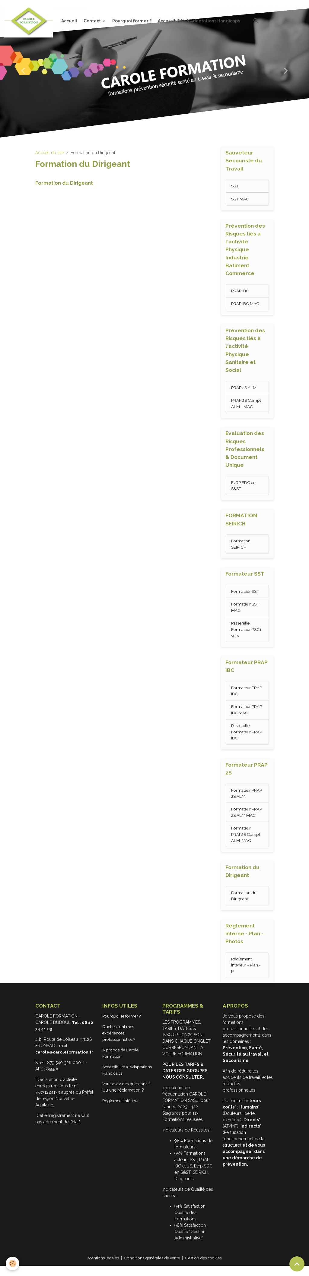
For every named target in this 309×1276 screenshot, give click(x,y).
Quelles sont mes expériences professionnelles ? (122, 1043)
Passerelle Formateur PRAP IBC (247, 738)
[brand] (29, 20)
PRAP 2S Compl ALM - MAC (246, 405)
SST (235, 186)
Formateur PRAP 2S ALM (247, 800)
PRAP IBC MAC (245, 304)
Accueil (69, 20)
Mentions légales (99, 1268)
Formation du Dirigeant (64, 183)
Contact (93, 20)
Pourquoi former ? (131, 20)
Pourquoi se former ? (124, 1026)
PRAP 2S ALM (244, 389)
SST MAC (240, 199)
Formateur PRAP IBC (247, 696)
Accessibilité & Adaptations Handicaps (199, 20)
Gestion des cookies (206, 1268)
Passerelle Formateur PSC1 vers (246, 634)
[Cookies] (13, 1263)
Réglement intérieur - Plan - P (246, 975)
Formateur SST (245, 595)
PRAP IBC (240, 291)
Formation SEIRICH (241, 547)
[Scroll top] (296, 1263)
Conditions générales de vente (151, 1268)
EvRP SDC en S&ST (243, 488)
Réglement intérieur (123, 1111)
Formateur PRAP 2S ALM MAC (247, 820)
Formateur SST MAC (245, 611)
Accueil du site (49, 152)
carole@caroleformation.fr (65, 1062)
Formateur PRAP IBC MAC (247, 715)
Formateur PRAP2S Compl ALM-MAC (246, 842)
